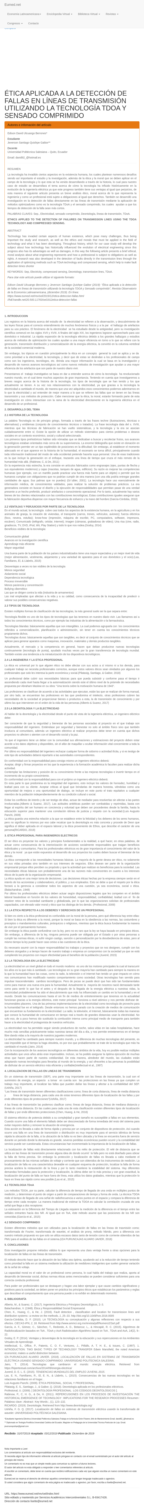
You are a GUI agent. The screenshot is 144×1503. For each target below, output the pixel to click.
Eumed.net (12, 5)
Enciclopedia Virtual (59, 14)
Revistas (112, 14)
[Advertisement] (72, 60)
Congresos (15, 23)
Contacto (33, 23)
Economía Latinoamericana (24, 14)
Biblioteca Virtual (89, 14)
